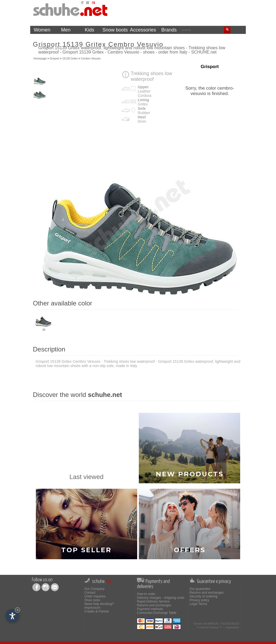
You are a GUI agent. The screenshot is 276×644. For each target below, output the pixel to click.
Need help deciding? (99, 604)
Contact (89, 592)
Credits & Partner (96, 611)
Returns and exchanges (154, 605)
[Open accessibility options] (12, 615)
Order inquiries (95, 596)
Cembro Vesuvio (91, 58)
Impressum (92, 608)
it (82, 3)
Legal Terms (198, 604)
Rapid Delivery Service (153, 601)
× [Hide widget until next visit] (17, 610)
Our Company (94, 589)
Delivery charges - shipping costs (160, 598)
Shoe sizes (92, 600)
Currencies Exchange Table (157, 613)
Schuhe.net (200, 623)
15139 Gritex (70, 58)
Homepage (40, 58)
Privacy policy (199, 600)
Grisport (54, 58)
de (87, 3)
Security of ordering (203, 596)
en (93, 3)
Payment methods (150, 609)
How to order (146, 594)
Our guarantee (199, 589)
